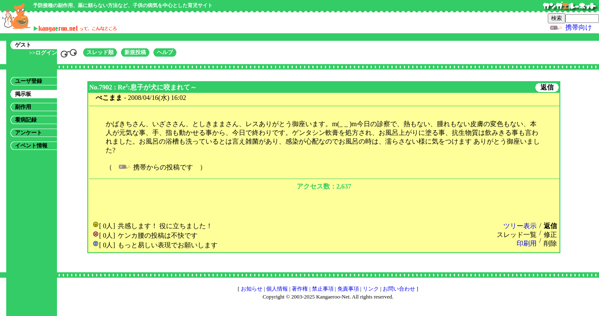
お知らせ (251, 289)
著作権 (300, 289)
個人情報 (277, 289)
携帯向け (578, 27)
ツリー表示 (520, 225)
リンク (371, 289)
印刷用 (527, 243)
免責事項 (348, 289)
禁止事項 (323, 289)
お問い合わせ (399, 289)
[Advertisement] (324, 204)
